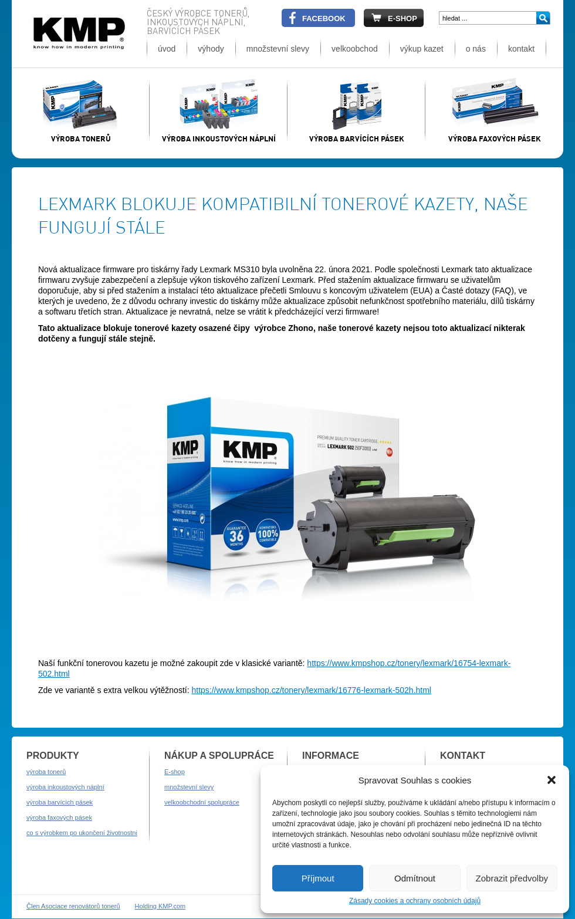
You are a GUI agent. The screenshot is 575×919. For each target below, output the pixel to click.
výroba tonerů (46, 771)
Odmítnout (414, 878)
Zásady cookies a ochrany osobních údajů (415, 900)
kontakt (521, 48)
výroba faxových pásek (59, 817)
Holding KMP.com (160, 906)
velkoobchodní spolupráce (201, 802)
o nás (476, 48)
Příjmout (318, 878)
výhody (211, 48)
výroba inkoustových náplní (65, 786)
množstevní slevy (277, 48)
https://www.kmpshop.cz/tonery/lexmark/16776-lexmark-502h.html (311, 690)
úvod (166, 48)
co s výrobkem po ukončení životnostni (81, 832)
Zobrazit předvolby (512, 878)
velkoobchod (355, 48)
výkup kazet (422, 48)
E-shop (174, 771)
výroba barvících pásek (59, 802)
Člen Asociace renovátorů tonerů (73, 906)
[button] (551, 780)
